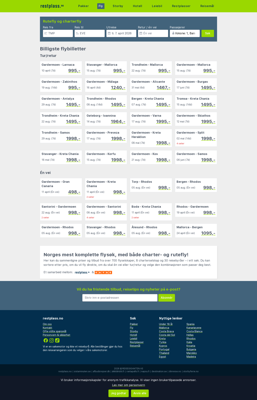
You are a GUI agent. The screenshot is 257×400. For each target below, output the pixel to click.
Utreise (111, 27)
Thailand (164, 353)
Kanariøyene (194, 327)
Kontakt (47, 327)
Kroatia (191, 345)
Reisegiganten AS (132, 368)
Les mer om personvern (128, 385)
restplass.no (65, 371)
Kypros (163, 345)
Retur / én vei (147, 27)
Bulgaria (191, 349)
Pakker (83, 6)
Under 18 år (166, 324)
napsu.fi (145, 371)
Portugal (164, 349)
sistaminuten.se (82, 371)
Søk (207, 33)
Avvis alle (139, 393)
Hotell (137, 6)
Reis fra (48, 27)
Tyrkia (162, 342)
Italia (189, 342)
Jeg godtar (118, 393)
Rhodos (191, 338)
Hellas (190, 335)
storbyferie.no (191, 371)
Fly (101, 6)
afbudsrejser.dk (101, 371)
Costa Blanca (194, 331)
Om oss (47, 324)
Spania (190, 324)
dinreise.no (175, 371)
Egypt (162, 356)
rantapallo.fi (133, 371)
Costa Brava (166, 331)
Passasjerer (177, 27)
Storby (118, 6)
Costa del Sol (167, 335)
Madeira (191, 356)
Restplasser (181, 6)
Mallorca (164, 327)
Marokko (192, 353)
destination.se (159, 371)
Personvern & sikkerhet (56, 335)
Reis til (78, 27)
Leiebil (157, 6)
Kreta (162, 338)
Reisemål (207, 6)
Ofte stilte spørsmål (54, 331)
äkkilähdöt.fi (118, 371)
